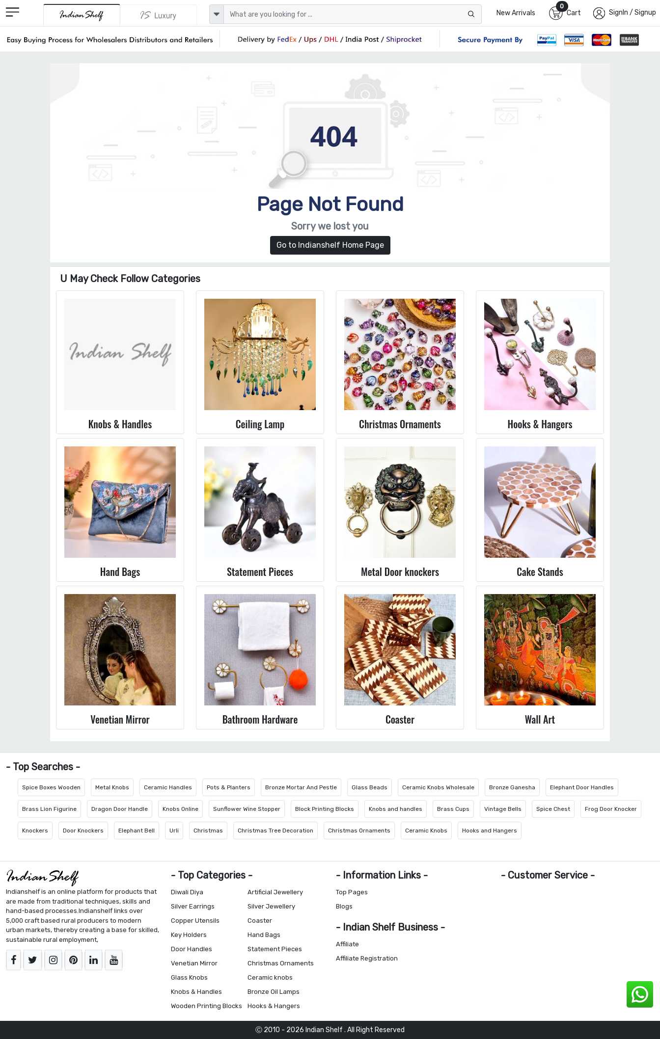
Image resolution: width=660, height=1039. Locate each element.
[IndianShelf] (81, 15)
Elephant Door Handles (582, 787)
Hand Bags (264, 934)
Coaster (260, 920)
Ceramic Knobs (426, 830)
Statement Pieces (275, 949)
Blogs (344, 906)
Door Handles (191, 949)
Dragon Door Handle (119, 808)
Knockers (35, 830)
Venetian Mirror (194, 963)
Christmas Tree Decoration (275, 830)
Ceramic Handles (168, 787)
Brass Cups (453, 808)
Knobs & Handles (196, 991)
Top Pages (352, 892)
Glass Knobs (189, 977)
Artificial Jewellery (275, 892)
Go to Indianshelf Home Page (330, 245)
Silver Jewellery (271, 906)
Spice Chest (553, 808)
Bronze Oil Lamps (274, 991)
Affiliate (347, 944)
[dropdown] (216, 14)
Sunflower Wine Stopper (246, 808)
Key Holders (189, 934)
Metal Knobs (112, 787)
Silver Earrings (193, 906)
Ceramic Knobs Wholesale (438, 787)
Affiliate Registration (367, 958)
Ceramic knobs (270, 977)
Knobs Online (180, 808)
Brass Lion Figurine (49, 808)
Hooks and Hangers (489, 830)
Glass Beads (369, 787)
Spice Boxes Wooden (51, 787)
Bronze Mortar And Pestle (301, 787)
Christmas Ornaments (359, 830)
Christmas (208, 830)
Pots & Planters (228, 787)
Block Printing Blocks (324, 808)
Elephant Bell (136, 830)
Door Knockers (83, 830)
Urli (174, 830)
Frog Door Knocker (611, 808)
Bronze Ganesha (512, 787)
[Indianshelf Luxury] (158, 15)
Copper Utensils (195, 920)
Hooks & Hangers (274, 1006)
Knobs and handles (395, 808)
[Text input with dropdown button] (352, 14)
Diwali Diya (187, 892)
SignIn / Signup (632, 12)
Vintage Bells (503, 808)
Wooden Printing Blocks (206, 1006)
